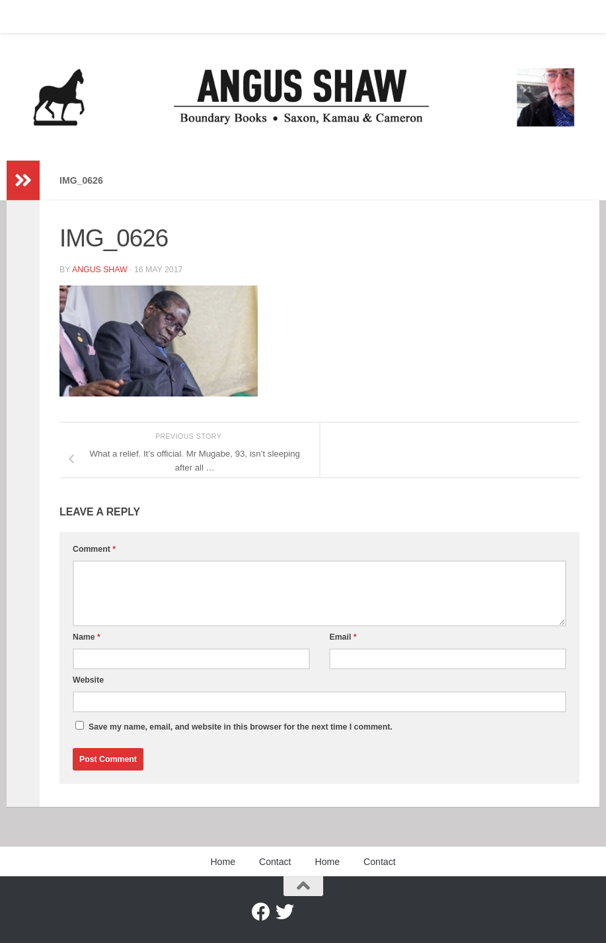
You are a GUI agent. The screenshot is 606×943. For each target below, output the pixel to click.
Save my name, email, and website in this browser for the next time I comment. (241, 727)
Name (86, 637)
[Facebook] (261, 912)
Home (28, 16)
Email (342, 637)
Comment (94, 549)
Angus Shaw (100, 269)
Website (88, 680)
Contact (75, 16)
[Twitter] (285, 912)
